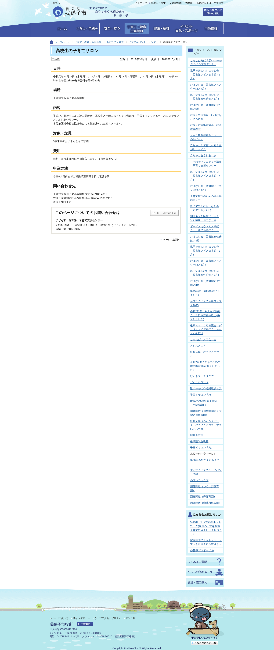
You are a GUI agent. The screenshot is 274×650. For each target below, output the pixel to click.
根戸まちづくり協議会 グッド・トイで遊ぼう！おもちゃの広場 (206, 329)
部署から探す (158, 3)
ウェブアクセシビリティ (107, 618)
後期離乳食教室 (199, 441)
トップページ (62, 42)
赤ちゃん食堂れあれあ (203, 155)
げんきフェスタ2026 (202, 376)
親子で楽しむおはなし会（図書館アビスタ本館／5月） (205, 74)
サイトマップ (139, 3)
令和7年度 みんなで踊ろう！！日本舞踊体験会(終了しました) (205, 315)
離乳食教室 (196, 435)
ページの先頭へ (171, 239)
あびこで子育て (115, 42)
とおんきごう (198, 345)
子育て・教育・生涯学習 (88, 42)
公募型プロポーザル (202, 550)
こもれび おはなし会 (203, 339)
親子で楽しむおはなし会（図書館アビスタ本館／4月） (205, 175)
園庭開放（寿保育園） (203, 496)
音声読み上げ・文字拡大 (210, 3)
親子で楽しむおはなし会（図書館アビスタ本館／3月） (205, 250)
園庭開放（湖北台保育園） (206, 502)
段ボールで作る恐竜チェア (206, 388)
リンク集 (130, 618)
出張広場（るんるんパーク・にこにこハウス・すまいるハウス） (206, 425)
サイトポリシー (81, 618)
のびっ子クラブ (199, 480)
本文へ (56, 3)
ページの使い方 (59, 618)
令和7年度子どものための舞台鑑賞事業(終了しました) (205, 366)
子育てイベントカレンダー (143, 42)
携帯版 (189, 3)
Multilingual (176, 3)
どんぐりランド (199, 382)
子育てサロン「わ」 (202, 394)
